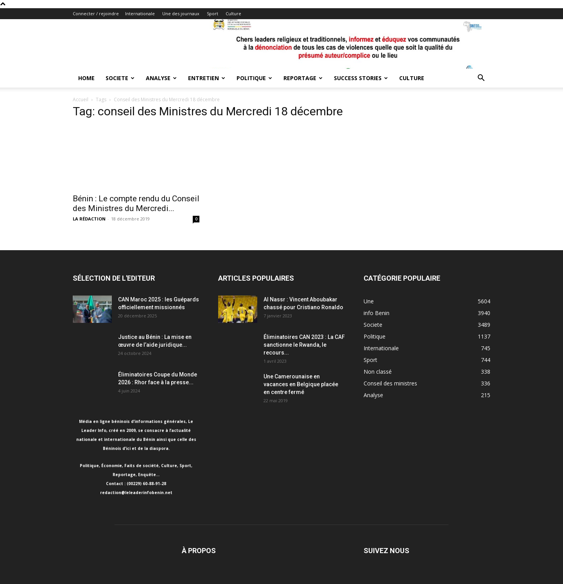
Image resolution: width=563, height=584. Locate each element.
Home (86, 78)
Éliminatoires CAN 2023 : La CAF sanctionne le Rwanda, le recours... (304, 345)
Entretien (206, 78)
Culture (233, 13)
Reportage (303, 78)
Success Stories (361, 78)
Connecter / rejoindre (96, 13)
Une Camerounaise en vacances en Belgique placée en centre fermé (301, 384)
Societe (120, 78)
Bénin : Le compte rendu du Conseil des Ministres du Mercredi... (136, 203)
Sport (212, 13)
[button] (481, 78)
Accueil (80, 99)
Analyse (161, 78)
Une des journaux (180, 13)
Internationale (140, 13)
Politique (254, 78)
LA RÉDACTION (89, 219)
